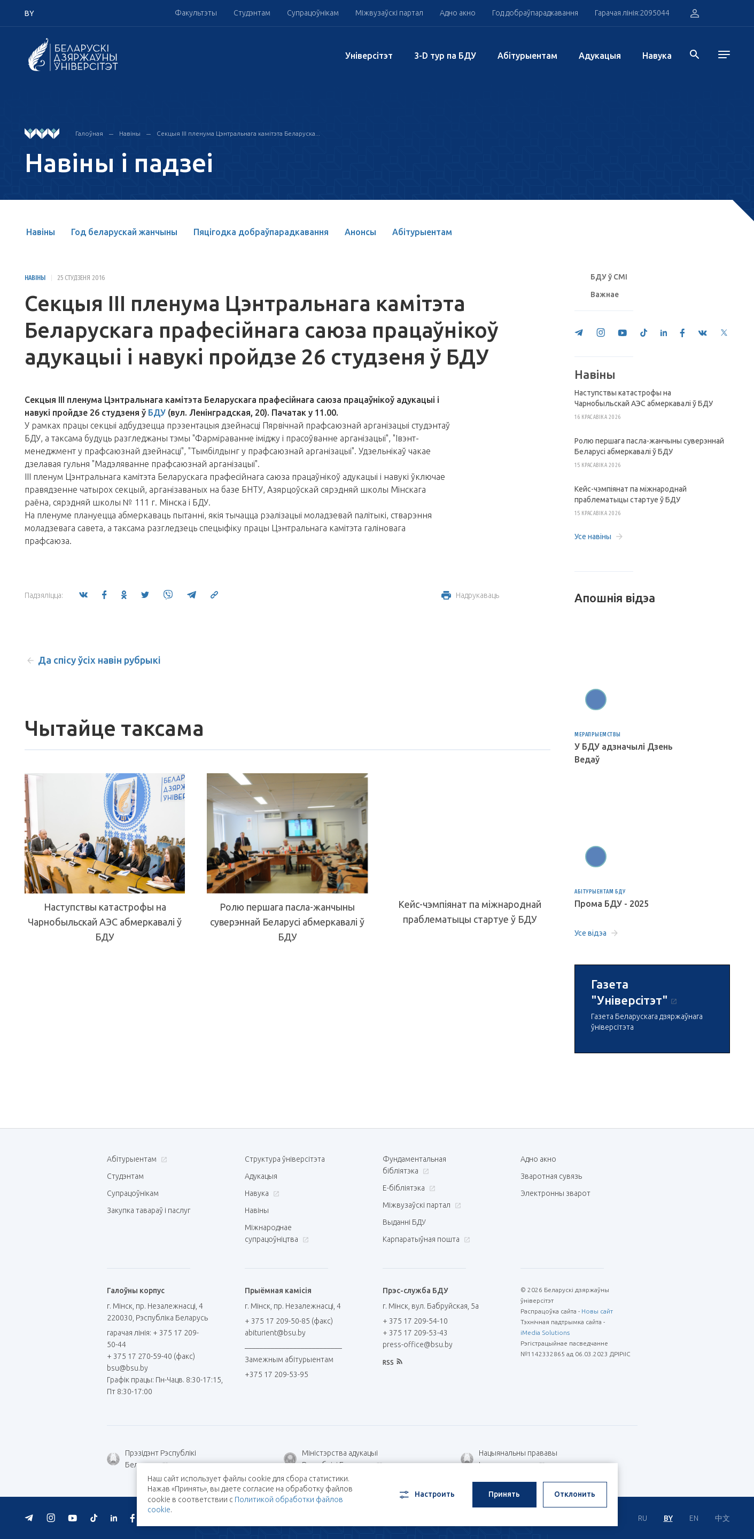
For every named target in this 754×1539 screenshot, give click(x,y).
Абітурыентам (527, 55)
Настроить (426, 1494)
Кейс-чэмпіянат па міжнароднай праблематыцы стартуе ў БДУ (469, 911)
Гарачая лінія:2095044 (632, 13)
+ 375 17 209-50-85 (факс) (289, 1321)
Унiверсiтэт (369, 55)
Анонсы (360, 232)
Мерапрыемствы (597, 734)
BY (668, 1518)
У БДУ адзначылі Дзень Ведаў (623, 753)
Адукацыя (600, 55)
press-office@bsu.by (418, 1344)
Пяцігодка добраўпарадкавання (261, 232)
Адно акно (458, 13)
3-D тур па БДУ (445, 55)
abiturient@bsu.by (275, 1332)
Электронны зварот (555, 1193)
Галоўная (89, 133)
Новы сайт (597, 1311)
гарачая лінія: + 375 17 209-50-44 (153, 1338)
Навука (657, 55)
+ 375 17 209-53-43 (415, 1332)
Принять (504, 1494)
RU (642, 1518)
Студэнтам (252, 13)
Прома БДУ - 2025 (611, 903)
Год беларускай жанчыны (124, 232)
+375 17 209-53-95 (276, 1374)
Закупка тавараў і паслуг (148, 1210)
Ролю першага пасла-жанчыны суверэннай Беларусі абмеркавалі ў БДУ (287, 921)
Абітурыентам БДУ (600, 892)
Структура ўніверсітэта (285, 1159)
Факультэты (196, 13)
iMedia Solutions (545, 1332)
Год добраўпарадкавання (535, 13)
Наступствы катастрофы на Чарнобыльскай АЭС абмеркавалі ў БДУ (105, 921)
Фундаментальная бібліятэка (414, 1165)
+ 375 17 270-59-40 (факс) (151, 1356)
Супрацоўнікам (313, 13)
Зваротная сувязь (551, 1176)
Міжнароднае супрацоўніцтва (277, 1233)
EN (693, 1518)
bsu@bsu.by (127, 1368)
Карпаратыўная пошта (425, 1239)
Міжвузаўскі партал (389, 13)
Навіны (130, 133)
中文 (722, 1518)
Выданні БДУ (404, 1222)
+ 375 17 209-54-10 (415, 1321)
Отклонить (574, 1494)
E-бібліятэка (408, 1188)
